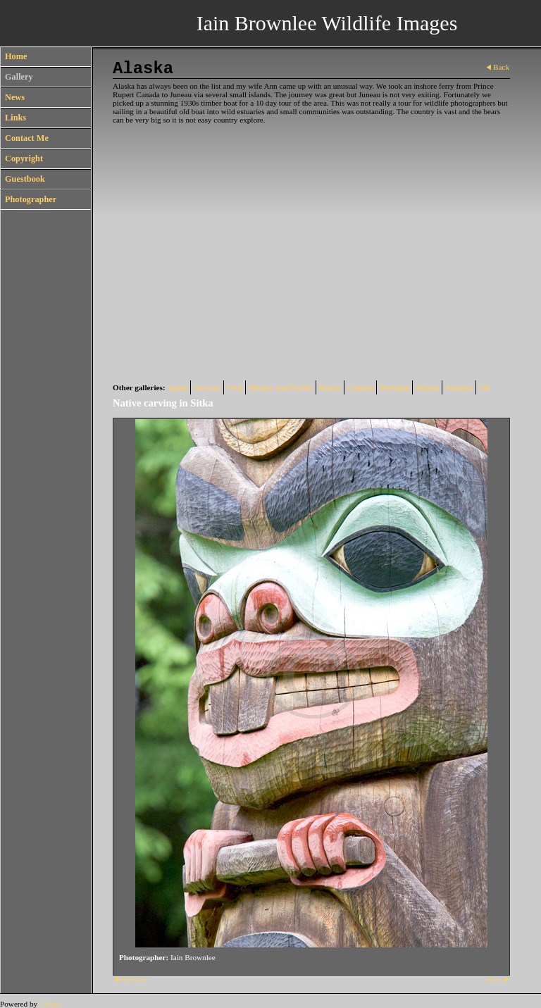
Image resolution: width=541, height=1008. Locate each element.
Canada (360, 387)
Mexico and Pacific (281, 387)
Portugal (394, 387)
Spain (177, 387)
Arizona (459, 387)
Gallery (19, 77)
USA (234, 387)
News (15, 97)
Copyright (24, 158)
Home (16, 56)
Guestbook (25, 179)
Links (15, 118)
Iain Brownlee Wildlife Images (327, 23)
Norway (207, 387)
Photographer (30, 199)
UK (485, 387)
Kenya (330, 387)
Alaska (427, 387)
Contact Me (27, 138)
